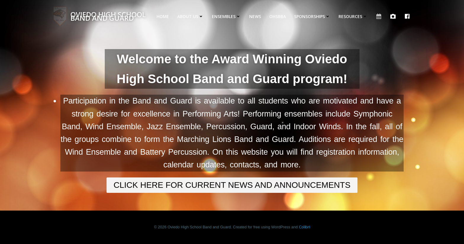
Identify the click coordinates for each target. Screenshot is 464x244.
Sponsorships (312, 16)
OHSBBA (277, 16)
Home (163, 16)
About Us (190, 16)
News (255, 16)
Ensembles (226, 16)
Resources (353, 16)
